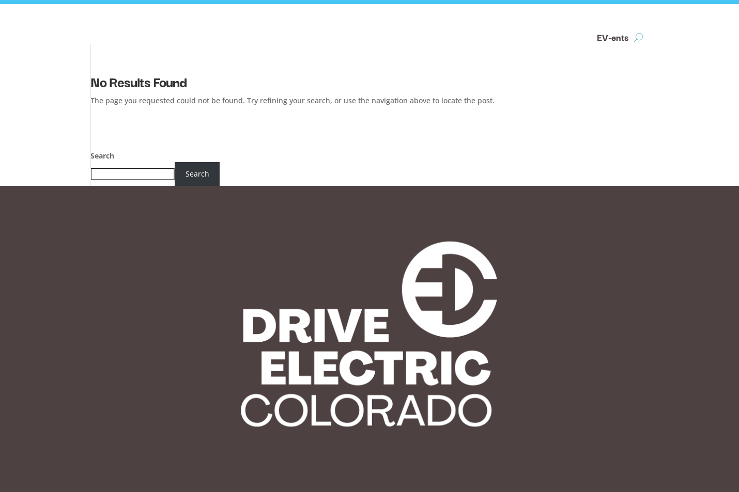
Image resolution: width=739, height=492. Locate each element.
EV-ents (612, 38)
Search (102, 156)
